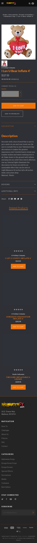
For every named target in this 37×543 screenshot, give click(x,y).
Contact (4, 446)
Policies (4, 438)
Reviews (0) (15, 79)
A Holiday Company (8, 68)
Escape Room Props (9, 463)
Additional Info (18, 191)
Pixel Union (22, 536)
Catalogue (5, 430)
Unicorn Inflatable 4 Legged (18, 378)
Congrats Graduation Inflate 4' (18, 318)
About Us (4, 434)
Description (18, 126)
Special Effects (7, 471)
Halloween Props (8, 459)
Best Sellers (5, 487)
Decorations (6, 475)
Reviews (18, 184)
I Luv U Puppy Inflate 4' (18, 258)
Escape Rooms (7, 467)
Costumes (5, 483)
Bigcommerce (10, 538)
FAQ (3, 442)
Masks (3, 479)
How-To (4, 426)
